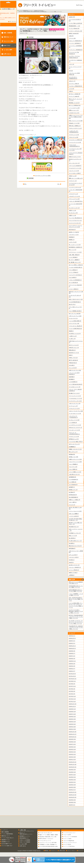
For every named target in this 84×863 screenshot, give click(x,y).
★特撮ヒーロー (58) (73, 456)
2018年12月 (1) (72, 646)
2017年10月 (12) (72, 678)
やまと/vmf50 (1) (72, 277)
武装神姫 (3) (71, 237)
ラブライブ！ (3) (73, 180)
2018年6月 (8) (72, 658)
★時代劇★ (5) (72, 548)
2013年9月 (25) (72, 799)
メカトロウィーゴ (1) (74, 234)
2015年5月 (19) (72, 749)
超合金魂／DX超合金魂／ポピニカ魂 (48, 837)
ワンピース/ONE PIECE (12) (75, 328)
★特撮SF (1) (72, 487)
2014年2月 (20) (72, 787)
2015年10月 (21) (72, 736)
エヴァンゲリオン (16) (74, 323)
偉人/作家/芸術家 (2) (73, 497)
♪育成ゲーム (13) (73, 176)
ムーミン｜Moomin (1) (74, 570)
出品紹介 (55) (72, 17)
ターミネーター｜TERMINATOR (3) (73, 77)
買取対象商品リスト (24, 838)
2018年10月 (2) (72, 648)
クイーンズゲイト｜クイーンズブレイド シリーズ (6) (75, 226)
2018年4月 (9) (72, 663)
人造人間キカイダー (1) (74, 474)
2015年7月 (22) (72, 744)
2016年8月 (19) (72, 711)
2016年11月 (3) (72, 706)
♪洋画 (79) (71, 36)
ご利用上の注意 (62, 854)
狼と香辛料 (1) (72, 538)
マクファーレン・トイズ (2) (75, 252)
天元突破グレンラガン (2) (75, 533)
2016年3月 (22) (72, 724)
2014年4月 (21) (72, 782)
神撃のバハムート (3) (74, 110)
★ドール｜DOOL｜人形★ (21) (76, 265)
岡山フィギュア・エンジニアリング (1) (75, 99)
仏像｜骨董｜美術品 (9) (74, 254)
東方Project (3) (72, 229)
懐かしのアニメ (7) (73, 451)
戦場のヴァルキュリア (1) (75, 156)
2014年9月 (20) (72, 769)
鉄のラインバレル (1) (74, 345)
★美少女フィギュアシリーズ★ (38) (76, 292)
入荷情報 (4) (71, 575)
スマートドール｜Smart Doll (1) (75, 285)
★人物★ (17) (72, 492)
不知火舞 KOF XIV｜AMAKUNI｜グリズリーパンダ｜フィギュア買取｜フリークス (76, 628)
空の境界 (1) (71, 543)
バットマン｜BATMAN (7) (75, 43)
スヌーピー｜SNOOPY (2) (75, 567)
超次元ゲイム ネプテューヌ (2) (75, 160)
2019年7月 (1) (72, 640)
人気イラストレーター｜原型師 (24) (76, 551)
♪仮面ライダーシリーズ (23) (75, 459)
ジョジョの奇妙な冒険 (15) (75, 321)
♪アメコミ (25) (72, 38)
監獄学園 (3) (72, 376)
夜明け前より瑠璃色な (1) (75, 125)
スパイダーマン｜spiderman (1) (75, 61)
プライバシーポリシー (71, 854)
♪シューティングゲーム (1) (75, 187)
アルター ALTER (67, 835)
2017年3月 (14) (72, 696)
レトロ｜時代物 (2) (73, 257)
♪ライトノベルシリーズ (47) (75, 511)
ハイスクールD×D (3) (74, 516)
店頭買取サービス (6, 841)
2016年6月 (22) (72, 716)
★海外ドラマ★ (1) (73, 572)
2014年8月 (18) (72, 772)
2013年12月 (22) (72, 792)
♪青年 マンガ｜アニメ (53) (75, 370)
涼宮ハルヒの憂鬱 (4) (74, 513)
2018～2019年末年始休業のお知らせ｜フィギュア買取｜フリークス (76, 599)
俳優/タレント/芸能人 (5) (74, 499)
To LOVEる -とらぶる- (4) (75, 333)
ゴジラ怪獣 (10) (72, 482)
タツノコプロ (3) (73, 367)
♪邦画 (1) (71, 91)
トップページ (5, 830)
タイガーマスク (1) (73, 318)
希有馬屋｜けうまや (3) (74, 102)
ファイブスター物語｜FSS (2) (76, 441)
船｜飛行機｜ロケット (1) (75, 262)
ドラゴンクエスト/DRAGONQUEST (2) (74, 145)
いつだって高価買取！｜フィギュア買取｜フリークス (76, 594)
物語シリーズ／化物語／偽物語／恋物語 (49, 835)
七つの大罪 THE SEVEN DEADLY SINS (49, 847)
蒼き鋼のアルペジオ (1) (74, 393)
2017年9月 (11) (72, 681)
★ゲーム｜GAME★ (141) (75, 105)
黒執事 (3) (71, 331)
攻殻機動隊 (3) (72, 446)
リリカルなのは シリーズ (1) (75, 398)
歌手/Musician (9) (73, 494)
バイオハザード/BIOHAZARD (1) (75, 190)
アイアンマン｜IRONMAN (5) (75, 49)
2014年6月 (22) (72, 777)
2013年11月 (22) (72, 794)
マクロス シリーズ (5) (74, 436)
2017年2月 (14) (72, 699)
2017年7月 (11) (72, 686)
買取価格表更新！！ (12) (74, 26)
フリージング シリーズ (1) (75, 395)
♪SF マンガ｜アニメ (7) (74, 444)
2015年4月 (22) (72, 751)
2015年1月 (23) (72, 759)
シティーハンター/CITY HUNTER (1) (74, 373)
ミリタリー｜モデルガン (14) (75, 31)
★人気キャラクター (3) (74, 565)
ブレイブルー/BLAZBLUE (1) (75, 218)
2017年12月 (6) (72, 673)
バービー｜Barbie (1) (73, 289)
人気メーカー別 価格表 (25, 842)
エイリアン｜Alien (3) (74, 83)
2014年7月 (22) (72, 774)
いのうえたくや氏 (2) (74, 557)
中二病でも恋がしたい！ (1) (75, 540)
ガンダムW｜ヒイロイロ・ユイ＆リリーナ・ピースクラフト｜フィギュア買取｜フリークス (76, 622)
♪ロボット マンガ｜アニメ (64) (76, 411)
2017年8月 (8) (72, 683)
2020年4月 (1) (72, 635)
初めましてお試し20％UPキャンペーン (26, 833)
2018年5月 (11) (72, 661)
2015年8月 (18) (72, 741)
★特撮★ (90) (72, 454)
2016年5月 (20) (72, 719)
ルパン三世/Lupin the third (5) (75, 384)
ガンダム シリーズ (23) (74, 420)
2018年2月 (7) (72, 668)
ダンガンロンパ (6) (73, 212)
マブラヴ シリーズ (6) (74, 134)
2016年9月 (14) (72, 709)
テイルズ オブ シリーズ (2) (75, 168)
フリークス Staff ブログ (7, 845)
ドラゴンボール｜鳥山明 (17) (75, 326)
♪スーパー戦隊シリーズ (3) (75, 472)
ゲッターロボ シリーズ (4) (75, 413)
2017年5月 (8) (72, 691)
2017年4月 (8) (72, 693)
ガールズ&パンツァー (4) (74, 386)
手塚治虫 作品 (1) (73, 362)
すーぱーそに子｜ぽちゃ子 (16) (75, 296)
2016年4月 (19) (72, 721)
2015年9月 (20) (72, 739)
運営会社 (46, 854)
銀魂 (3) (70, 355)
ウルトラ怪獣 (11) (73, 469)
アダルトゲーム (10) (73, 137)
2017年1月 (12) (72, 701)
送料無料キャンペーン (25, 836)
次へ (59, 184)
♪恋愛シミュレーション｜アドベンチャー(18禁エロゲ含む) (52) (76, 117)
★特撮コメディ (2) (73, 489)
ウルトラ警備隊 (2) (73, 464)
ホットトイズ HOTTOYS (69, 847)
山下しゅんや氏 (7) (73, 554)
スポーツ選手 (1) (72, 502)
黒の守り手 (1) (72, 304)
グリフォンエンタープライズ (69, 843)
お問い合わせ (23, 846)
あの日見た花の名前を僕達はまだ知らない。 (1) (75, 519)
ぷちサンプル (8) (72, 242)
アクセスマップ (54, 854)
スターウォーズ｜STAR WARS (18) (74, 74)
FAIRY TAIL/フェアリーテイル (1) (76, 342)
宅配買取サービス (6, 839)
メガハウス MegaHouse (68, 841)
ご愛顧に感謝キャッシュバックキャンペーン (27, 830)
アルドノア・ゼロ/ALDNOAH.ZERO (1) (74, 433)
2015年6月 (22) (72, 746)
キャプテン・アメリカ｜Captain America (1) (74, 57)
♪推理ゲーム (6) (72, 210)
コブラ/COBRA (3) (73, 381)
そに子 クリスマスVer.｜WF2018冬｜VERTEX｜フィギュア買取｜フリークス (76, 611)
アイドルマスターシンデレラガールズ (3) (75, 184)
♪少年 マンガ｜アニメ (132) (75, 316)
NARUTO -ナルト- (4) (74, 347)
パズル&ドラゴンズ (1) (74, 112)
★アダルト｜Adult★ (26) (74, 94)
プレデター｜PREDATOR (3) (75, 86)
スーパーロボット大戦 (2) (75, 173)
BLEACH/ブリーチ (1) (74, 352)
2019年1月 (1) (72, 643)
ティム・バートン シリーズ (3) (75, 67)
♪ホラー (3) (71, 64)
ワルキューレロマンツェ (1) (75, 128)
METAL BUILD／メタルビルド (46, 839)
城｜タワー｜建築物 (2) (74, 259)
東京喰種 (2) (72, 379)
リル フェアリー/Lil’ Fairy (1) (75, 275)
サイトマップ (80, 854)
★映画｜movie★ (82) (74, 33)
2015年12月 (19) (72, 731)
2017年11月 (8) (72, 676)
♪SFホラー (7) (72, 81)
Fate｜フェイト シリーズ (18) (75, 120)
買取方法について (6, 835)
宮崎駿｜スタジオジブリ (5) (75, 449)
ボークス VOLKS (67, 845)
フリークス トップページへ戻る (43, 175)
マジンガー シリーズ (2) (74, 430)
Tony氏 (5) (71, 562)
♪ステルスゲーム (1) (73, 193)
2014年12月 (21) (72, 762)
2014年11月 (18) (72, 764)
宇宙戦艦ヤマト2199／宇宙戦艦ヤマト (48, 845)
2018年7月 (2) (72, 656)
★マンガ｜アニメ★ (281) (75, 313)
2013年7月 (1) (72, 804)
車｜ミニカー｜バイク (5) (75, 244)
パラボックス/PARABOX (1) (75, 280)
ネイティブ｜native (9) (74, 96)
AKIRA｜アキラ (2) (73, 357)
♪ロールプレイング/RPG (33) (75, 140)
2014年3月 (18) (72, 784)
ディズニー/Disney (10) (74, 28)
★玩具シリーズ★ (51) (74, 232)
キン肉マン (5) (72, 338)
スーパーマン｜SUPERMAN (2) (75, 46)
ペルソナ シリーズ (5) (74, 170)
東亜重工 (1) (71, 239)
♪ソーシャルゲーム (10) (74, 107)
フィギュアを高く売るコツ (8, 837)
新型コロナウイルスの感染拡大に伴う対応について (76, 582)
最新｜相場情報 (5, 832)
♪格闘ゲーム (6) (72, 215)
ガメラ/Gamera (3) (73, 484)
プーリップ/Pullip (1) (73, 272)
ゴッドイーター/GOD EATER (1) (75, 204)
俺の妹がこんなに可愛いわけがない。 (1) (75, 523)
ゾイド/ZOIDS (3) (73, 422)
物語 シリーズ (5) (73, 535)
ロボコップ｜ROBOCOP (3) (75, 40)
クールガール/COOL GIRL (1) (75, 267)
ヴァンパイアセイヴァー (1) (75, 220)
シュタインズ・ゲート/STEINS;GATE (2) (73, 131)
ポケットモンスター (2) (74, 163)
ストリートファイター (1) (75, 223)
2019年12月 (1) (72, 638)
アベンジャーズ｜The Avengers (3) (74, 53)
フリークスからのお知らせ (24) (75, 20)
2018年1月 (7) (72, 671)
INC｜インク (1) (72, 249)
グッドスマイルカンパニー (69, 833)
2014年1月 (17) (72, 789)
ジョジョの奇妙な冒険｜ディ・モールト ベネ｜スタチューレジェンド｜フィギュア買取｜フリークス (76, 605)
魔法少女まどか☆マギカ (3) (75, 545)
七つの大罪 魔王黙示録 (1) (75, 302)
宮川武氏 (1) (71, 559)
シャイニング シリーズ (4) (75, 142)
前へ (25, 184)
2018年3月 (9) (72, 666)
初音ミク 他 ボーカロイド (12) (76, 299)
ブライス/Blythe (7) (73, 270)
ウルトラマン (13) (73, 466)
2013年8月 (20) (72, 802)
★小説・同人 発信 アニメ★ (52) (75, 508)
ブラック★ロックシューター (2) (75, 307)
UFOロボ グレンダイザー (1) (75, 427)
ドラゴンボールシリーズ (45, 841)
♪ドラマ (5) (71, 88)
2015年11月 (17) (72, 734)
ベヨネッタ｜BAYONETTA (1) (75, 201)
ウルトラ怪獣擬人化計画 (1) (75, 311)
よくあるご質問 (23, 844)
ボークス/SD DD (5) (73, 282)
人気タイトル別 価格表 (25, 840)
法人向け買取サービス (7, 843)
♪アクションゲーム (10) (74, 199)
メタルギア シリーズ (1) (74, 196)
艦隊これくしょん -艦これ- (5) (76, 178)
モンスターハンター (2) (74, 207)
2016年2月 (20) (72, 726)
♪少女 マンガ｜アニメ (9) (74, 403)
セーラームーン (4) (73, 406)
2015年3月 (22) (72, 754)
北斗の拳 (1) (72, 365)
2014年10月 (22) (72, 767)
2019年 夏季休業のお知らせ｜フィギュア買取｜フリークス (75, 590)
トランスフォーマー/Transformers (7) (73, 416)
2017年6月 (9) (72, 688)
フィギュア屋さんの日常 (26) (75, 23)
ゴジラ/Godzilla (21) (73, 479)
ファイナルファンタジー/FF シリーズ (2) (75, 149)
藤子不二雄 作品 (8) (73, 360)
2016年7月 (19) (72, 714)
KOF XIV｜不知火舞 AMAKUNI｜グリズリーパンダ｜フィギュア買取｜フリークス (76, 617)
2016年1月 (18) (72, 729)
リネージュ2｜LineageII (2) (75, 165)
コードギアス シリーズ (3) (75, 425)
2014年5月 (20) (72, 779)
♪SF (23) (71, 70)
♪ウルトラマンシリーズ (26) (75, 461)
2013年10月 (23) (72, 797)
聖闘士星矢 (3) (72, 350)
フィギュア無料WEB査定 (7, 833)
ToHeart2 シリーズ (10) (74, 123)
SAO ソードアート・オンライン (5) (76, 530)
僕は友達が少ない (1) (74, 526)
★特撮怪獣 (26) (72, 477)
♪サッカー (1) (72, 504)
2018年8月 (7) (72, 653)
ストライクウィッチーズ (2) (75, 401)
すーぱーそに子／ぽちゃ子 (46, 833)
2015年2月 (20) (72, 757)
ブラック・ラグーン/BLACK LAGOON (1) (75, 390)
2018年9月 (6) (72, 651)
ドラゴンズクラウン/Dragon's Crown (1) (75, 153)
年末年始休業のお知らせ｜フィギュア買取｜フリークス (76, 586)
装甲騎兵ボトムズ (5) (74, 439)
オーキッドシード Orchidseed (70, 837)
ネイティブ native (67, 839)
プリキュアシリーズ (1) (74, 408)
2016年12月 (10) (72, 704)
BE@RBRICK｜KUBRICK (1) (75, 247)
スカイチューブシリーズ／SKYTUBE (48, 843)
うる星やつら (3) (73, 336)
